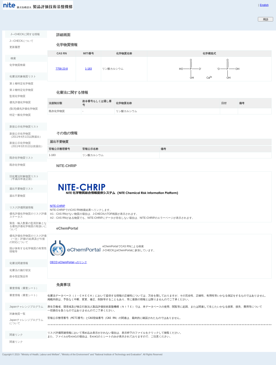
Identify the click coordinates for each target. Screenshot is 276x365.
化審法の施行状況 (20, 270)
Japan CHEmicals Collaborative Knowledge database (55, 19)
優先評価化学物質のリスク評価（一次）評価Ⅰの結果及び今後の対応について (28, 239)
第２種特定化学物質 (21, 89)
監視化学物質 (17, 96)
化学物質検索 (17, 65)
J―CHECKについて (21, 40)
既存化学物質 (17, 164)
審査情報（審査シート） (24, 295)
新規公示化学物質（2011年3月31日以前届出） (26, 144)
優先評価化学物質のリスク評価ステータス (28, 215)
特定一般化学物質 (20, 114)
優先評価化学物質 (20, 102)
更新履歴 (14, 47)
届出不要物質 (17, 195)
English (264, 5)
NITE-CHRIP (57, 205)
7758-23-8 (62, 68)
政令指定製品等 (18, 276)
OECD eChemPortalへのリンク (68, 262)
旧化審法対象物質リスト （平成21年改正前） (22, 177)
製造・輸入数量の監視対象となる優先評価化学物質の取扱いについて (28, 226)
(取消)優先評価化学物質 (23, 108)
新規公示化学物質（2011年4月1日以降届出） (25, 135)
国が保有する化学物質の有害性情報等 (28, 250)
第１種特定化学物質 (21, 83)
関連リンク (16, 341)
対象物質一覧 (17, 313)
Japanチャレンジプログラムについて (26, 321)
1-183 (88, 68)
